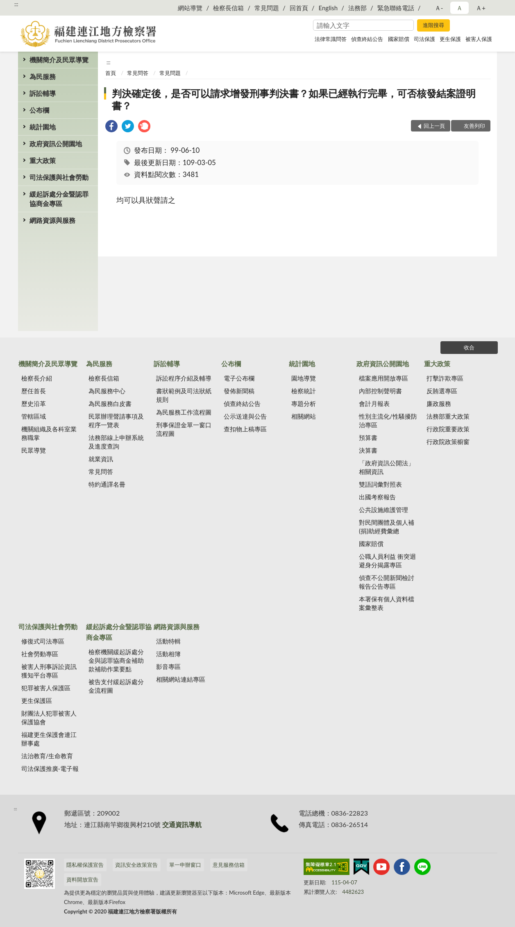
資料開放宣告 (82, 879)
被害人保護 (478, 39)
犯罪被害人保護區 (45, 687)
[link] (111, 127)
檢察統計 (303, 390)
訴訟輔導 (42, 93)
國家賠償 (398, 39)
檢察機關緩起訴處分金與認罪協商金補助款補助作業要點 (116, 660)
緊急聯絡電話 (395, 7)
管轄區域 (33, 416)
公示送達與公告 (245, 416)
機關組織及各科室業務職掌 (49, 433)
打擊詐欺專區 (445, 378)
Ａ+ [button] (481, 7)
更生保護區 (36, 700)
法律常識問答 (331, 39)
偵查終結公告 (367, 39)
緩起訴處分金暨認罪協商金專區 (58, 198)
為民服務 (42, 76)
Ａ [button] (459, 7)
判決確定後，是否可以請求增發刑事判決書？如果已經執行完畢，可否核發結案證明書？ (294, 99)
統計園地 (42, 127)
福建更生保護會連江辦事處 (49, 739)
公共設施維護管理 (383, 509)
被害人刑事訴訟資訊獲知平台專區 (49, 671)
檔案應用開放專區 (383, 378)
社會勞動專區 (39, 653)
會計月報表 (374, 403)
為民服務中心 (106, 390)
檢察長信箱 (228, 7)
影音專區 (168, 666)
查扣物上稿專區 (245, 429)
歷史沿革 (33, 403)
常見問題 (266, 7)
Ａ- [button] (439, 7)
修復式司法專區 (42, 641)
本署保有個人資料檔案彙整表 (386, 603)
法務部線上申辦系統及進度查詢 (116, 442)
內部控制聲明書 (380, 390)
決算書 (368, 450)
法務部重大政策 (448, 416)
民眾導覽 (33, 450)
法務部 (357, 7)
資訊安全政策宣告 (136, 864)
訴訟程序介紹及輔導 (183, 378)
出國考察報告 (377, 497)
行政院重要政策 (448, 429)
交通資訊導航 (182, 824)
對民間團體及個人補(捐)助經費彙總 (386, 527)
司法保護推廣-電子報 (50, 768)
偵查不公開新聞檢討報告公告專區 (386, 582)
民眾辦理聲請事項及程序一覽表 (116, 420)
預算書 (368, 437)
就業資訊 (100, 458)
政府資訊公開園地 (55, 143)
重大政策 (42, 160)
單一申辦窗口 (185, 864)
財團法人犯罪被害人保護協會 (49, 717)
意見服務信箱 (229, 864)
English (328, 7)
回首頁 (299, 7)
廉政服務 (439, 403)
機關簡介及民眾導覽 (58, 59)
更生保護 (450, 39)
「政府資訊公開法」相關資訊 (386, 467)
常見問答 (137, 73)
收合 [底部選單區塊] (469, 347)
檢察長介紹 (36, 378)
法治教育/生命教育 (47, 755)
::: (16, 4)
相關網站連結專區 (180, 679)
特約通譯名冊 (106, 484)
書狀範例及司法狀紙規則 (183, 395)
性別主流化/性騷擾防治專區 (388, 420)
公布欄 (39, 110)
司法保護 (424, 39)
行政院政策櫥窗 (448, 441)
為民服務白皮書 (110, 403)
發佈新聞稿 (239, 390)
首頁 (110, 73)
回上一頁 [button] (434, 125)
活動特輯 (168, 641)
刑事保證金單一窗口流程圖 (183, 429)
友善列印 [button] (474, 125)
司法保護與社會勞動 (58, 177)
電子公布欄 (239, 378)
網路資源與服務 (52, 220)
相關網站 (303, 416)
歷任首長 (33, 390)
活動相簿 (168, 653)
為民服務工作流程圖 (183, 412)
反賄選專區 (442, 390)
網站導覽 (190, 7)
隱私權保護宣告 (85, 864)
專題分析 (303, 403)
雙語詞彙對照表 (380, 484)
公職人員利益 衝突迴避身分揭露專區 (387, 561)
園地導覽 (303, 378)
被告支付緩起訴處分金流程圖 (116, 686)
